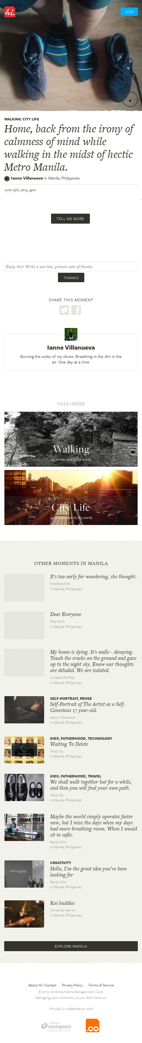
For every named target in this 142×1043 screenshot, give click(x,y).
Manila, (64, 178)
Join (129, 11)
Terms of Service (101, 985)
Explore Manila (71, 946)
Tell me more (70, 218)
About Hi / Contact (42, 985)
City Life (30, 119)
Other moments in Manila (71, 563)
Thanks (71, 278)
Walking (12, 119)
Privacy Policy (72, 985)
